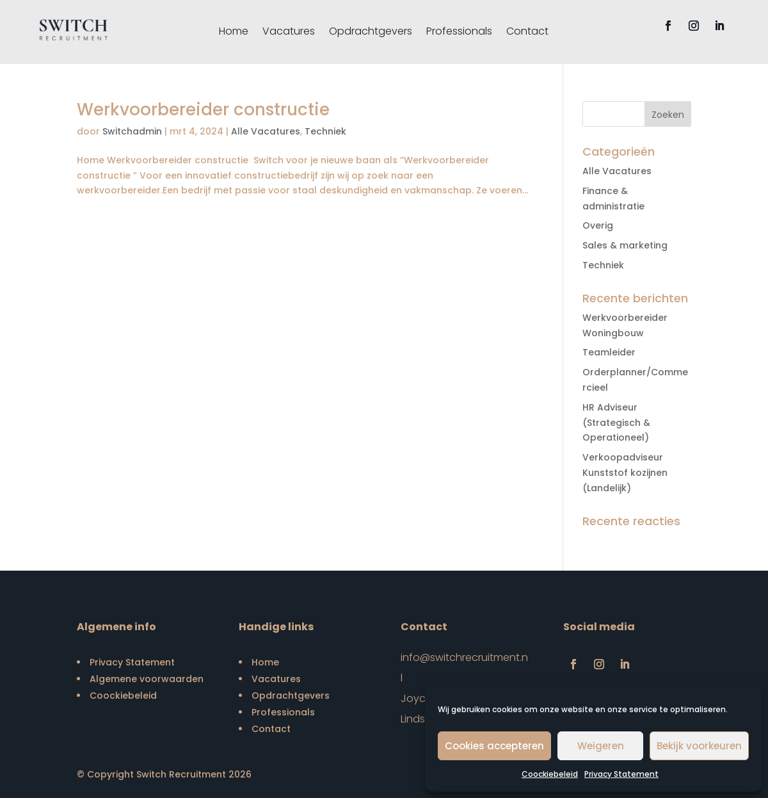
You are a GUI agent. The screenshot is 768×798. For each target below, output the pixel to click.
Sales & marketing (625, 245)
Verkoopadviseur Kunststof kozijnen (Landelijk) (625, 472)
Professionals (459, 32)
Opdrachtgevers (370, 32)
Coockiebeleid (550, 774)
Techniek (325, 131)
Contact (527, 32)
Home (233, 32)
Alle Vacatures (265, 131)
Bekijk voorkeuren (699, 746)
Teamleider (609, 352)
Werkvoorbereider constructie (203, 109)
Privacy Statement (621, 774)
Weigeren (600, 746)
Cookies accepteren (494, 746)
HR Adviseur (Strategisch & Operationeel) (616, 422)
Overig (597, 225)
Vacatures (288, 32)
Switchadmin (132, 131)
